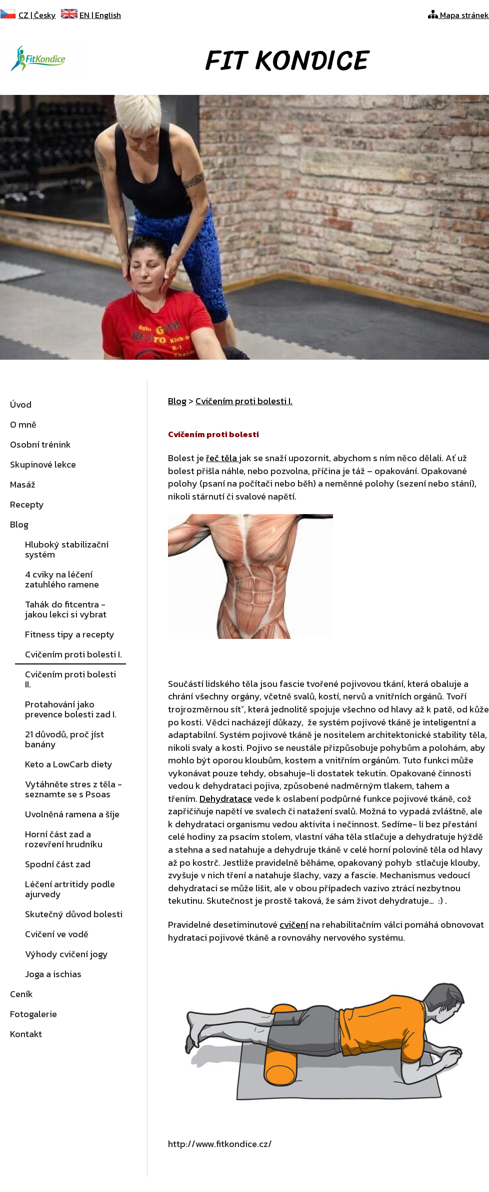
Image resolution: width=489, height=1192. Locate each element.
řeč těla (222, 458)
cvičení (294, 924)
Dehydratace (226, 798)
